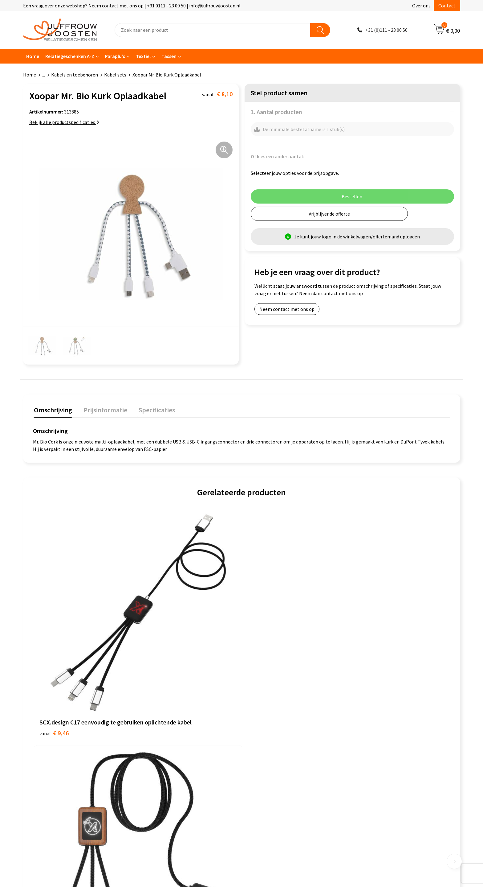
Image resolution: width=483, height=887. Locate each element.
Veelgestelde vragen (162, 730)
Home (32, 56)
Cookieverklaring (267, 711)
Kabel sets (115, 75)
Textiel (143, 56)
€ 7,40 (262, 635)
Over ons (421, 5)
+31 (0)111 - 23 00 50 (386, 30)
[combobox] (212, 30)
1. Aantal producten (276, 112)
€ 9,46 (54, 635)
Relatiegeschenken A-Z (69, 56)
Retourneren (154, 748)
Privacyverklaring (267, 720)
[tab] (52, 410)
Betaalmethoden (159, 739)
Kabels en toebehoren (74, 75)
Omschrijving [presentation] (52, 409)
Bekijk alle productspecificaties (64, 122)
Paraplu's (115, 56)
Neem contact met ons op (287, 309)
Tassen (169, 56)
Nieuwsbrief (153, 720)
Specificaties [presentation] (151, 409)
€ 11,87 (160, 635)
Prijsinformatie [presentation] (102, 409)
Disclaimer (260, 730)
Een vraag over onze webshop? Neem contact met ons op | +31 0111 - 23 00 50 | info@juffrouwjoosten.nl (132, 5)
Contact (447, 5)
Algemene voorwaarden (274, 702)
